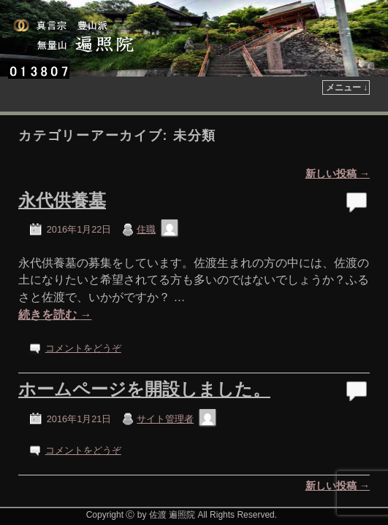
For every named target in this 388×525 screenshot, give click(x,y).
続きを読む (54, 276)
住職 (146, 190)
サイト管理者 (165, 380)
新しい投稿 (337, 135)
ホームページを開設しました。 (144, 350)
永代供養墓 (62, 161)
